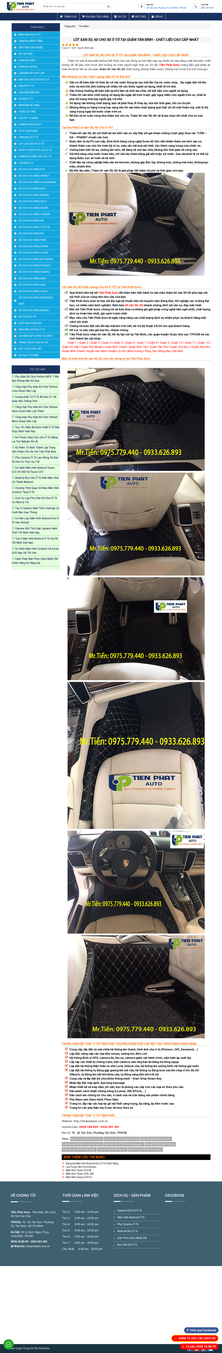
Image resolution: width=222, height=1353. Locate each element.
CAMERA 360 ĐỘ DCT (30, 124)
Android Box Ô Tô (127, 1231)
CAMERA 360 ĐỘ (28, 66)
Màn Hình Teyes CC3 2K (76, 1170)
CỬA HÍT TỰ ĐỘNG (28, 118)
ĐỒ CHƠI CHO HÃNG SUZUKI (33, 252)
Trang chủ (68, 16)
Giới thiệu (139, 16)
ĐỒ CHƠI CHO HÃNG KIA (31, 220)
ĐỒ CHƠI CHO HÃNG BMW (32, 278)
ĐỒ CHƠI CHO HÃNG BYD (32, 169)
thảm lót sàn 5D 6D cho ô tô (155, 1139)
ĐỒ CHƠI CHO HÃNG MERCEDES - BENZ (36, 300)
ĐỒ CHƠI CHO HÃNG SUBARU (34, 272)
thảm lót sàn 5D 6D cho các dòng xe (82, 1144)
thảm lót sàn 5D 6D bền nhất (86, 1139)
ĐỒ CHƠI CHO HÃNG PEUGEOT (35, 265)
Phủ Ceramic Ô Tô (128, 1224)
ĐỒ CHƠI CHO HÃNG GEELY (33, 201)
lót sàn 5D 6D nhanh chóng (160, 1144)
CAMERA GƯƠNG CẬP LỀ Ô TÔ (35, 156)
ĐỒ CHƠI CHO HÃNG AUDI (32, 284)
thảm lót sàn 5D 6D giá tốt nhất (121, 1139)
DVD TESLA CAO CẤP (30, 348)
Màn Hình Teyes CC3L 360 (78, 1173)
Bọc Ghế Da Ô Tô (127, 1244)
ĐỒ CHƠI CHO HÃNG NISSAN (34, 310)
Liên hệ (157, 16)
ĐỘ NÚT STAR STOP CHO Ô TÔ (35, 150)
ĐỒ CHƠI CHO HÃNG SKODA (33, 208)
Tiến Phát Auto (20, 1212)
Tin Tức (120, 16)
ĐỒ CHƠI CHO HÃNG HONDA (33, 246)
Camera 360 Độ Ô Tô (129, 1210)
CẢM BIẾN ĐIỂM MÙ (29, 92)
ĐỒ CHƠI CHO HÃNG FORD (32, 240)
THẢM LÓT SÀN (27, 111)
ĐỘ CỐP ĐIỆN (26, 53)
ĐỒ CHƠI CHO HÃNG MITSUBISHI (36, 259)
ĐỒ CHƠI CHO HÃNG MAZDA (34, 195)
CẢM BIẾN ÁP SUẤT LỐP (32, 73)
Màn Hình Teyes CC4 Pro (77, 1177)
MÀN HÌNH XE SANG (29, 105)
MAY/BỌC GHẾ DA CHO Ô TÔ (34, 79)
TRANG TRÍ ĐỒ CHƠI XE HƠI (33, 342)
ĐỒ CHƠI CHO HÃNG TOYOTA (34, 227)
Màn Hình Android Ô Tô (131, 1217)
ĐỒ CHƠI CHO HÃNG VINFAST (34, 175)
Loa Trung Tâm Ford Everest (79, 1166)
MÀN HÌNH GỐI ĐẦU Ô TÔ (32, 329)
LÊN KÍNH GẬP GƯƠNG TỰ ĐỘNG (36, 336)
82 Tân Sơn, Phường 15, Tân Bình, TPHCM (166, 8)
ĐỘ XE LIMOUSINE (28, 131)
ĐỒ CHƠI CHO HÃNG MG (31, 233)
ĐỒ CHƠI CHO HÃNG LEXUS (33, 291)
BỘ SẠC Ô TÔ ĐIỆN (28, 355)
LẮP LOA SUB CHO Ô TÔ (31, 143)
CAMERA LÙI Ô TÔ (28, 137)
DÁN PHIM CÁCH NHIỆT (31, 47)
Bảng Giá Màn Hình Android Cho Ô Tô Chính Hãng (90, 1163)
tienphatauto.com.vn (38, 1246)
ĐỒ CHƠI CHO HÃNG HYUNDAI (34, 214)
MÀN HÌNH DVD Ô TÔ (30, 34)
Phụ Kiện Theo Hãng (95, 16)
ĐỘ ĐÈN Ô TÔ (26, 98)
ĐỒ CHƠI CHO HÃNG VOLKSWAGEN (37, 182)
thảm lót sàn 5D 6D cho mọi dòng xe (123, 1144)
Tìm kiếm (84, 26)
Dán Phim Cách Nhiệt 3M (132, 1238)
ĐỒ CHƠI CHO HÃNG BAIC (32, 188)
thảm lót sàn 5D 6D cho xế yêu (145, 1149)
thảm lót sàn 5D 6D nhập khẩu (79, 1149)
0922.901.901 (207, 8)
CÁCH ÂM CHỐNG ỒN (30, 323)
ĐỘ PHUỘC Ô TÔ (27, 316)
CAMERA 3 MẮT (27, 60)
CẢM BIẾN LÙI (26, 163)
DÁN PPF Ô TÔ (26, 86)
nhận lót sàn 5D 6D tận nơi (112, 1149)
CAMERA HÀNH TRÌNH (31, 41)
